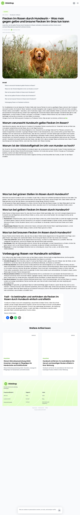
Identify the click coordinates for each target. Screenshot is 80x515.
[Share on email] (19, 421)
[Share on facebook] (7, 421)
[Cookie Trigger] (27, 505)
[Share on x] (11, 421)
